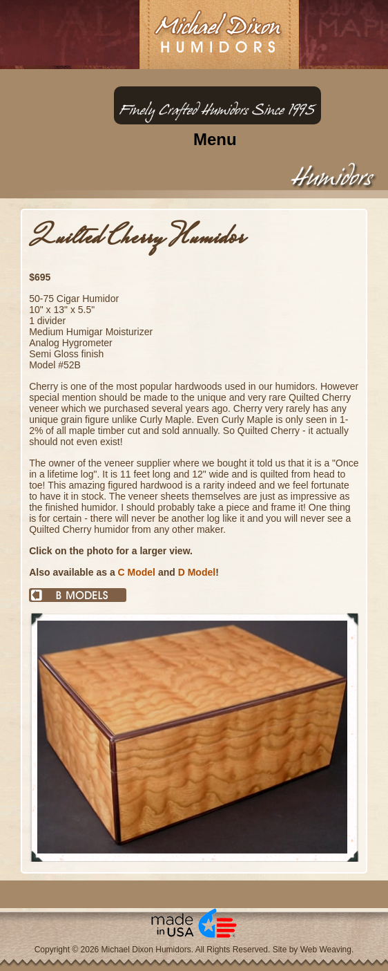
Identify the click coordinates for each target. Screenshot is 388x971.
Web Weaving (325, 949)
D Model (196, 572)
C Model (136, 572)
